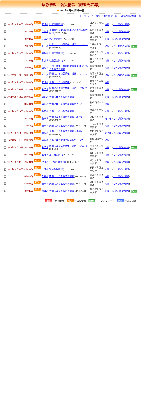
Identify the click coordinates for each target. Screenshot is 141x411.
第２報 (108, 133)
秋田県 (45, 154)
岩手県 (45, 46)
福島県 (45, 31)
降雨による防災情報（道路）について (68, 73)
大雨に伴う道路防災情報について (66, 104)
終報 (107, 24)
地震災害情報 (56, 24)
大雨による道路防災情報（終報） (66, 117)
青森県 (45, 176)
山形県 (45, 111)
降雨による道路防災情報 (61, 176)
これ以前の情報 (121, 24)
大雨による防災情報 (59, 82)
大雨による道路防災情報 (61, 125)
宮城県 (45, 24)
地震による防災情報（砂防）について (68, 44)
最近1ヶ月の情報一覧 (106, 16)
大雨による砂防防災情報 (61, 111)
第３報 (108, 118)
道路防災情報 (56, 154)
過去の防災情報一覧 (131, 16)
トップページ (86, 16)
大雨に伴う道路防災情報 (61, 97)
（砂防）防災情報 (58, 162)
